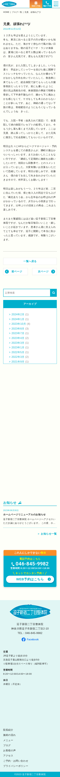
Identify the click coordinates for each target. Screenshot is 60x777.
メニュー (8, 740)
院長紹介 (8, 729)
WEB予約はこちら (30, 579)
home (6, 12)
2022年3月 (18, 357)
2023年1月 (18, 347)
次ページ (43, 271)
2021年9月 (18, 361)
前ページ (17, 271)
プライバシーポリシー (15, 766)
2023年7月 (18, 333)
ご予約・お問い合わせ (15, 760)
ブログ (7, 745)
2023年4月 (18, 338)
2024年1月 (18, 319)
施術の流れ (9, 735)
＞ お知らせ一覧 (47, 533)
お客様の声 (9, 750)
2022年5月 (18, 352)
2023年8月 (18, 328)
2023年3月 (18, 342)
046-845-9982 (33, 633)
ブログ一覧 (17, 12)
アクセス (8, 755)
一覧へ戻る (30, 261)
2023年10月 (19, 323)
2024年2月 (18, 314)
